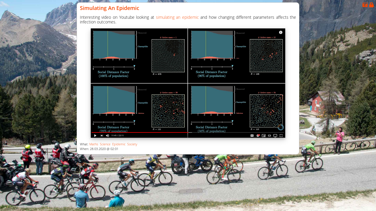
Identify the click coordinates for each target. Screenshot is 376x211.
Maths (93, 144)
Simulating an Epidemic (109, 7)
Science (105, 144)
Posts (82, 164)
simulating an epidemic (177, 17)
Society (132, 144)
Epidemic (118, 144)
